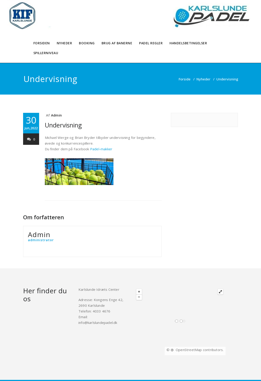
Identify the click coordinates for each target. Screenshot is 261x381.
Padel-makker (101, 149)
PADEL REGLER (151, 43)
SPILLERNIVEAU (45, 53)
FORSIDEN (41, 43)
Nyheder (203, 79)
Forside (185, 79)
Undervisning (63, 125)
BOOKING (87, 43)
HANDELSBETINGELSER (188, 43)
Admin (56, 115)
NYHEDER (64, 43)
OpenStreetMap (189, 349)
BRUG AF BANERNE (117, 43)
